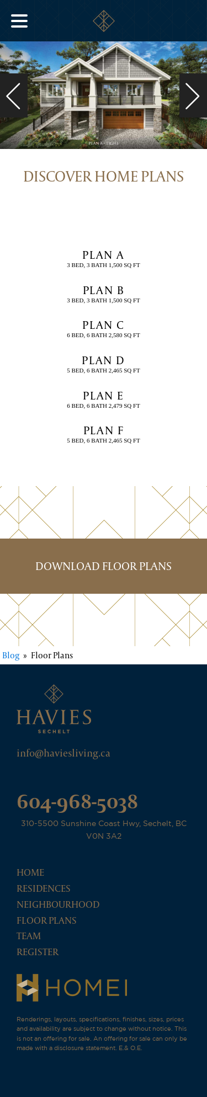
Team (29, 935)
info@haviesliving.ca (63, 752)
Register (38, 951)
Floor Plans (47, 920)
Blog (10, 655)
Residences (44, 888)
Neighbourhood (58, 904)
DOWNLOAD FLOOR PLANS (103, 565)
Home (30, 872)
